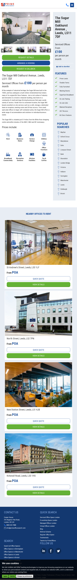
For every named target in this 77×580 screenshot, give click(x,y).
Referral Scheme (45, 532)
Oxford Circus (64, 137)
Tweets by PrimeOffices (48, 541)
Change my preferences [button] (24, 576)
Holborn (63, 172)
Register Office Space (47, 535)
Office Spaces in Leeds (11, 555)
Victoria (63, 167)
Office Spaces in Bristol (11, 557)
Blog (41, 529)
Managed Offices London (48, 523)
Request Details (26, 57)
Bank (62, 154)
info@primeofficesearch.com (15, 528)
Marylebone (64, 141)
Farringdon (63, 176)
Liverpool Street (65, 150)
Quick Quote (38, 279)
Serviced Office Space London (50, 517)
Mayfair (63, 132)
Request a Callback (26, 69)
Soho (62, 145)
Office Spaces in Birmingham (13, 549)
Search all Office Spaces (12, 546)
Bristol (62, 193)
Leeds (62, 185)
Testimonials (44, 538)
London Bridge (65, 163)
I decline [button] (12, 576)
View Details (38, 284)
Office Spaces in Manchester (13, 552)
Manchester (64, 180)
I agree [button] (5, 576)
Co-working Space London (48, 520)
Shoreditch (64, 158)
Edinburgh (63, 189)
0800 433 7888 (11, 525)
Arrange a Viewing (26, 63)
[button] (5, 28)
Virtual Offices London (47, 526)
